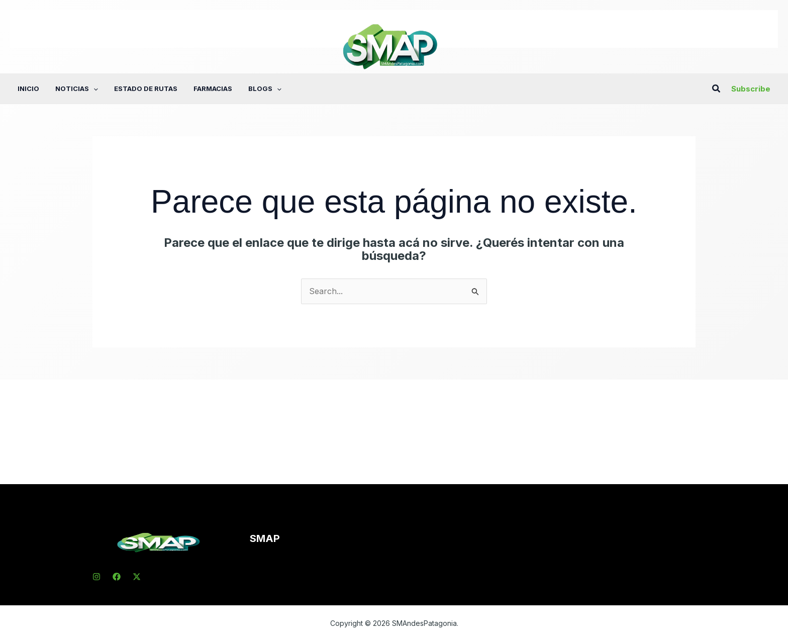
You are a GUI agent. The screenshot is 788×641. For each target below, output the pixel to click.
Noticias (76, 88)
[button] (93, 88)
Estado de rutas (145, 88)
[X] (137, 577)
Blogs (264, 88)
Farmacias (212, 88)
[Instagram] (96, 577)
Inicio (28, 88)
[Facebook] (117, 577)
